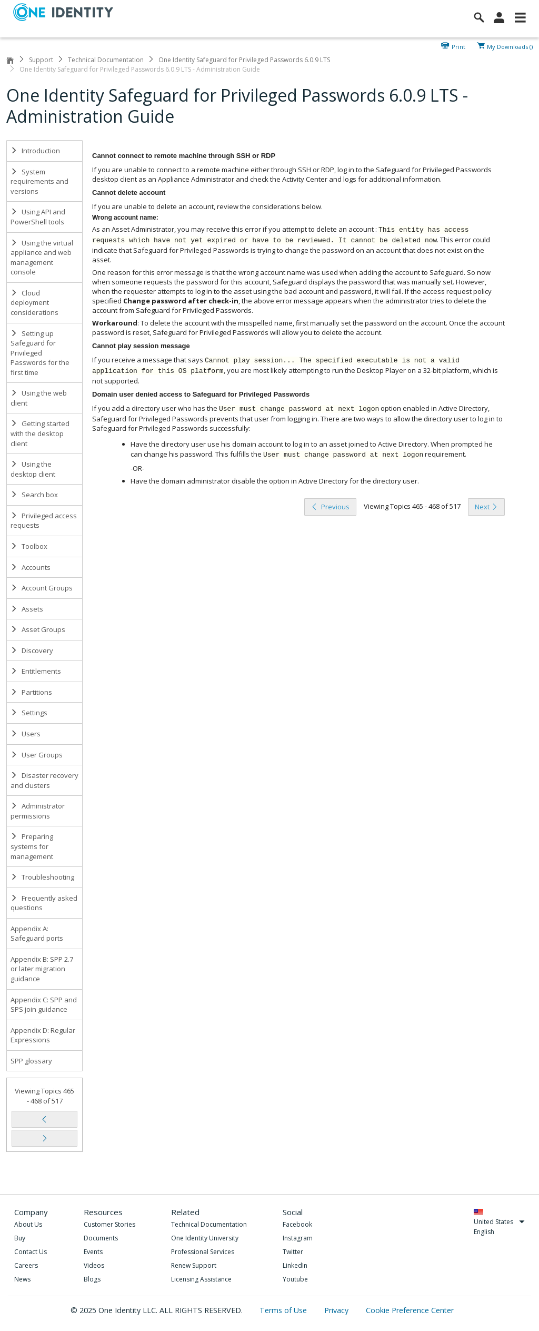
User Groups (37, 755)
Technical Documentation (106, 59)
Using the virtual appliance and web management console (42, 257)
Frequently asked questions (44, 903)
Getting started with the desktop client (40, 433)
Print (458, 46)
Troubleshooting (42, 877)
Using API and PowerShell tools (38, 216)
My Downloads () (510, 46)
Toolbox (29, 546)
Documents (101, 1238)
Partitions (31, 692)
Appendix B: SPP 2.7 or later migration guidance (42, 968)
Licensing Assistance (201, 1279)
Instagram (298, 1238)
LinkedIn (295, 1265)
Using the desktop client (33, 469)
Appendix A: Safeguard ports (37, 933)
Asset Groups (38, 629)
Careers (26, 1265)
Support (41, 59)
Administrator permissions (38, 811)
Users (26, 733)
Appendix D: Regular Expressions (43, 1035)
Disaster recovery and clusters (44, 780)
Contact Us (30, 1251)
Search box (34, 494)
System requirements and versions (39, 181)
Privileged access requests (44, 520)
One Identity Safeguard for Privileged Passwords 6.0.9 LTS (244, 59)
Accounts (31, 567)
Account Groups (42, 588)
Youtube (295, 1279)
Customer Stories (109, 1224)
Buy (19, 1238)
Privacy (337, 1310)
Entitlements (36, 671)
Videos (94, 1265)
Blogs (92, 1279)
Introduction (35, 150)
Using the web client (39, 398)
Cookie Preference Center (410, 1310)
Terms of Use (284, 1310)
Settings (29, 712)
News (22, 1279)
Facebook (297, 1224)
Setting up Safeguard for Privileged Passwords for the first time (40, 353)
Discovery (32, 650)
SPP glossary (31, 1061)
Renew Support (193, 1265)
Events (93, 1251)
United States (499, 1221)
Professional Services (202, 1251)
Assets (27, 609)
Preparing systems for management (32, 846)
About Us (28, 1224)
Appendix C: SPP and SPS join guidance (44, 1004)
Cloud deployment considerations (34, 302)
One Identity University (204, 1238)
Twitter (293, 1251)
